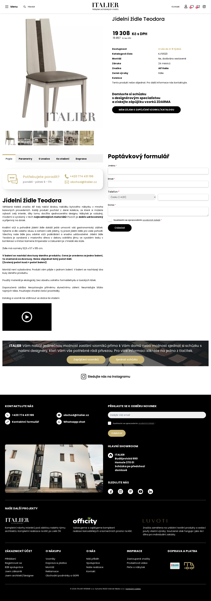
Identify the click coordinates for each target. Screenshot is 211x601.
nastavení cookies (133, 589)
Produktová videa (137, 563)
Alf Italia (163, 68)
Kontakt (175, 6)
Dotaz (112, 205)
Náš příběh (92, 558)
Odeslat (120, 228)
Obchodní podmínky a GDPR (62, 575)
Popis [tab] (9, 158)
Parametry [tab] (25, 158)
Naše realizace (94, 567)
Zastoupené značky (138, 558)
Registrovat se (13, 563)
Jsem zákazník (13, 571)
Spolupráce (93, 563)
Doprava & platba (56, 563)
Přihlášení (10, 558)
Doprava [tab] (81, 158)
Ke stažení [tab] (62, 158)
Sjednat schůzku (127, 359)
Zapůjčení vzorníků (86, 359)
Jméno (112, 165)
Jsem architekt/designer (19, 575)
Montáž (50, 567)
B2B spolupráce (14, 567)
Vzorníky (50, 558)
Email (111, 178)
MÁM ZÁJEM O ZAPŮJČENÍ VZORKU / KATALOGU (146, 109)
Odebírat (116, 433)
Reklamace (52, 571)
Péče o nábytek (136, 567)
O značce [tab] (44, 158)
